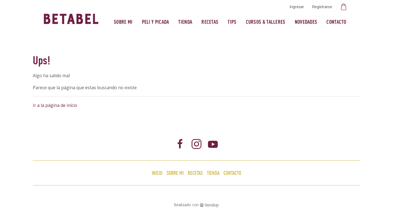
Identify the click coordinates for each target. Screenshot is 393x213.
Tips (232, 22)
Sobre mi (123, 22)
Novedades (306, 22)
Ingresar (297, 7)
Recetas (209, 22)
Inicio (157, 173)
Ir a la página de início (55, 105)
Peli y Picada (155, 22)
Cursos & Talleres (265, 22)
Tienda (185, 22)
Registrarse (322, 7)
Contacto (336, 22)
